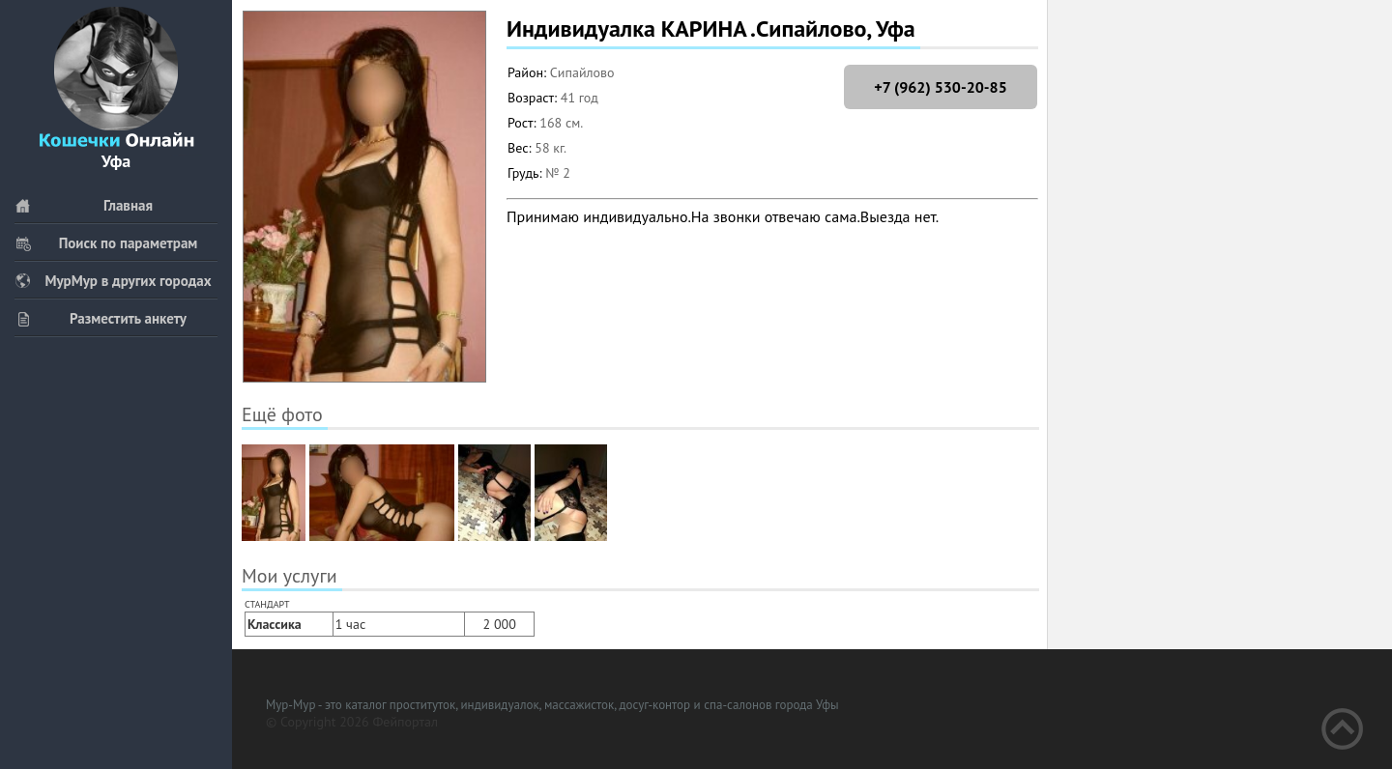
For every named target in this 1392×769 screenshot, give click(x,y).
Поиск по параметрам (105, 243)
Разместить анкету (100, 318)
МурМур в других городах (113, 280)
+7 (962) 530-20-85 (940, 87)
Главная (83, 205)
